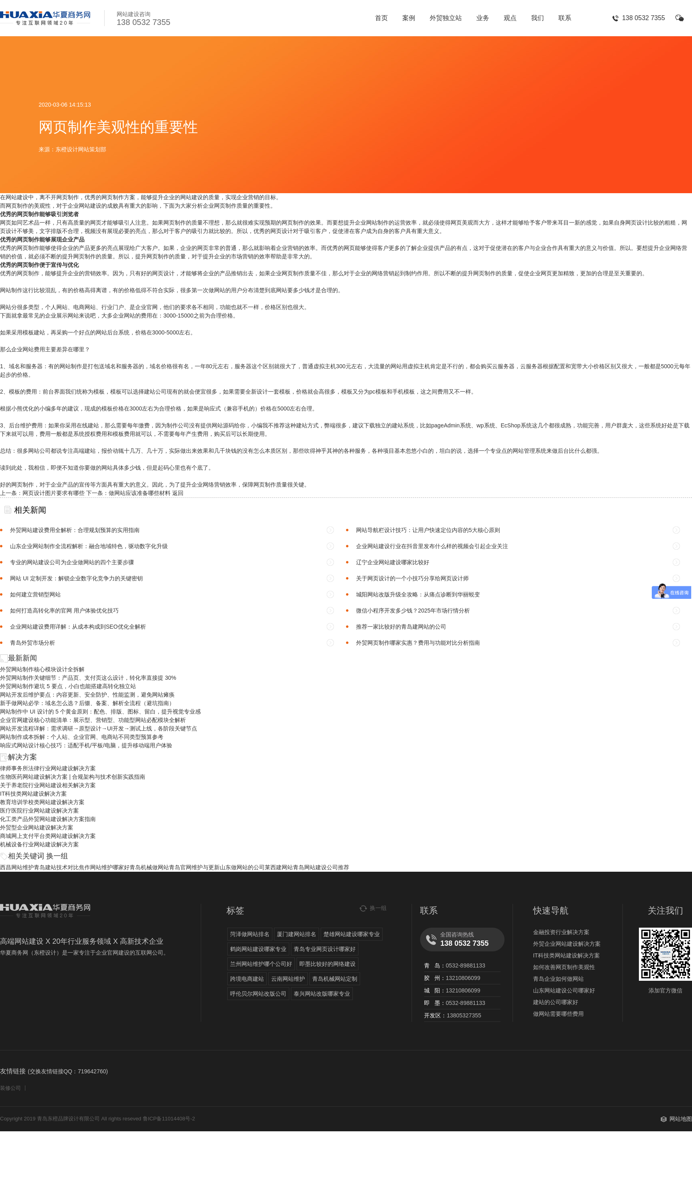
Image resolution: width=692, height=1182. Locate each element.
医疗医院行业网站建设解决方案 (39, 810)
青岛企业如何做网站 (558, 979)
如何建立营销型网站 (35, 594)
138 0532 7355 (643, 17)
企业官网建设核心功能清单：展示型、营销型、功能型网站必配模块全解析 (93, 720)
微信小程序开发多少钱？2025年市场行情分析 (413, 610)
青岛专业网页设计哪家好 (325, 949)
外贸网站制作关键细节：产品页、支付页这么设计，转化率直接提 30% (88, 678)
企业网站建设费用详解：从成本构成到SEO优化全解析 (78, 626)
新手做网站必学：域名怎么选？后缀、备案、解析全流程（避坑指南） (87, 703)
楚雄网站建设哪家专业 (351, 934)
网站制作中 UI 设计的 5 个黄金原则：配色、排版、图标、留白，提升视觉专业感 (100, 711)
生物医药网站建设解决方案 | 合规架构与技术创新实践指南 (72, 777)
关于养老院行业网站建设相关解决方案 (48, 785)
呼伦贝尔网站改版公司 (258, 993)
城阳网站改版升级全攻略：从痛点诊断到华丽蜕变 (418, 594)
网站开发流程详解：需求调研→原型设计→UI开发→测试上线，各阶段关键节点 (98, 728)
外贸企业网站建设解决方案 (567, 944)
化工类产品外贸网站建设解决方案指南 (48, 819)
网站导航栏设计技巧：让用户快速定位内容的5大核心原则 (428, 530)
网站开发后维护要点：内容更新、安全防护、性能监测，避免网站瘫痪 (87, 694)
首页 (381, 17)
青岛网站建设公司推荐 (321, 867)
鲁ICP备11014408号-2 (169, 1119)
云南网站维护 (288, 979)
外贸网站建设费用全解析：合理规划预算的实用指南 (75, 530)
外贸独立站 (446, 17)
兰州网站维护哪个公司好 (261, 964)
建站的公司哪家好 (555, 1002)
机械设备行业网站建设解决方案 (39, 844)
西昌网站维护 (17, 867)
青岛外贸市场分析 (32, 642)
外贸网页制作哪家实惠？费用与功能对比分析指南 (418, 642)
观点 (510, 17)
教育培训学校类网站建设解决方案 (42, 802)
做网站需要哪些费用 (558, 1014)
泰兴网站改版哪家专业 (322, 993)
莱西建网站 (279, 867)
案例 (408, 17)
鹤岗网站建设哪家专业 (258, 949)
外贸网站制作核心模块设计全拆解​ (42, 669)
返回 (177, 493)
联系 (564, 17)
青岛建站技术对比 (56, 867)
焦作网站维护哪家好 (104, 867)
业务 (482, 17)
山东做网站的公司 (242, 867)
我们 (537, 17)
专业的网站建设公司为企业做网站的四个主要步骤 (72, 562)
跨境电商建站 (247, 979)
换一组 (57, 856)
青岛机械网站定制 (334, 979)
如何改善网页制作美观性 (564, 967)
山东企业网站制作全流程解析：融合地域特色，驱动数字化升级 (89, 546)
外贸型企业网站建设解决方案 (36, 827)
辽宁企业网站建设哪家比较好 (392, 562)
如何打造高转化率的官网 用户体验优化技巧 (64, 610)
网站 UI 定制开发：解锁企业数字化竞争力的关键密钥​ (76, 578)
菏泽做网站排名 (250, 934)
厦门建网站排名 (296, 934)
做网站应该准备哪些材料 (140, 493)
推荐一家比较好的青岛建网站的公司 (401, 626)
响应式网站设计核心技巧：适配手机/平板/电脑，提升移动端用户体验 (86, 745)
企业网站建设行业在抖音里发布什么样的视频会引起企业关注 (432, 546)
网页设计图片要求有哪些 (53, 493)
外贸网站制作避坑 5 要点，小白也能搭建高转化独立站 (68, 686)
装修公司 (10, 1088)
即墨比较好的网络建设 (327, 964)
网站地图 (680, 1119)
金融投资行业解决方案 (561, 932)
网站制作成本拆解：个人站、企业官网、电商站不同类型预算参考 (81, 737)
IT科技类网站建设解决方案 (33, 793)
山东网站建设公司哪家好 (564, 990)
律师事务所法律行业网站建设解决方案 (48, 768)
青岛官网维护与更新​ (194, 867)
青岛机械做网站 (149, 867)
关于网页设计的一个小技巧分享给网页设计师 (412, 578)
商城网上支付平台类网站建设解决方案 (48, 836)
